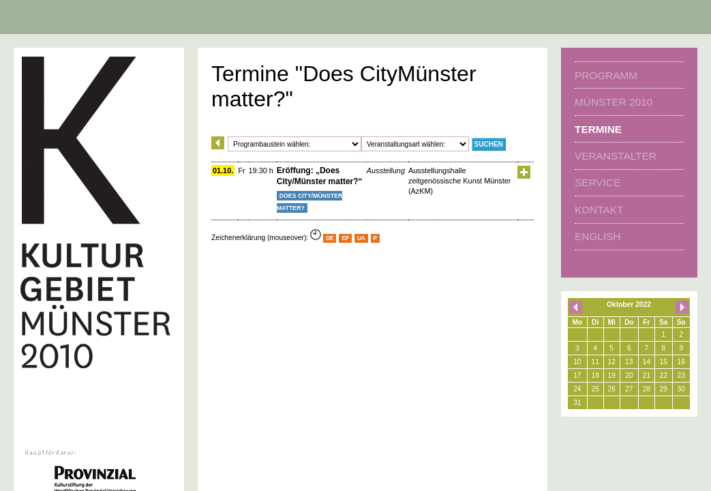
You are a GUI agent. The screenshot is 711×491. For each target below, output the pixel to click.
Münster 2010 (613, 102)
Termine (598, 129)
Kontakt (599, 209)
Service (597, 182)
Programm (606, 75)
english (597, 236)
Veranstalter (615, 156)
